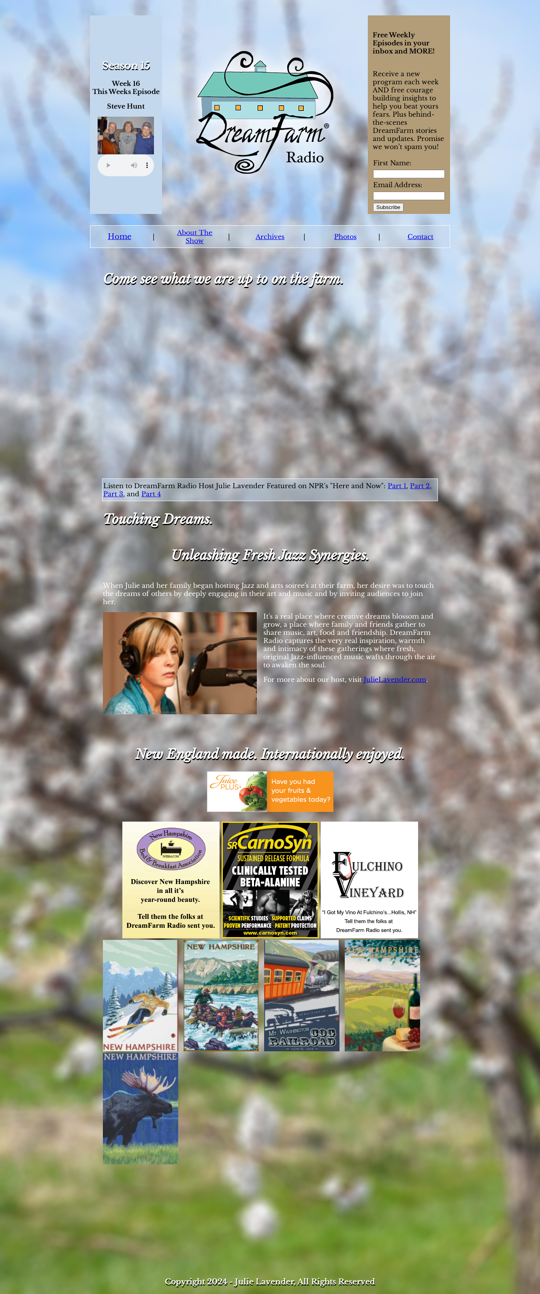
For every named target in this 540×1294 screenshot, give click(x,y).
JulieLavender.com (395, 679)
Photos (345, 237)
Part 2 (420, 486)
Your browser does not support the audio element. (126, 165)
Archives (270, 237)
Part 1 (397, 486)
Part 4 (151, 494)
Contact (420, 237)
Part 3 (113, 494)
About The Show (194, 236)
